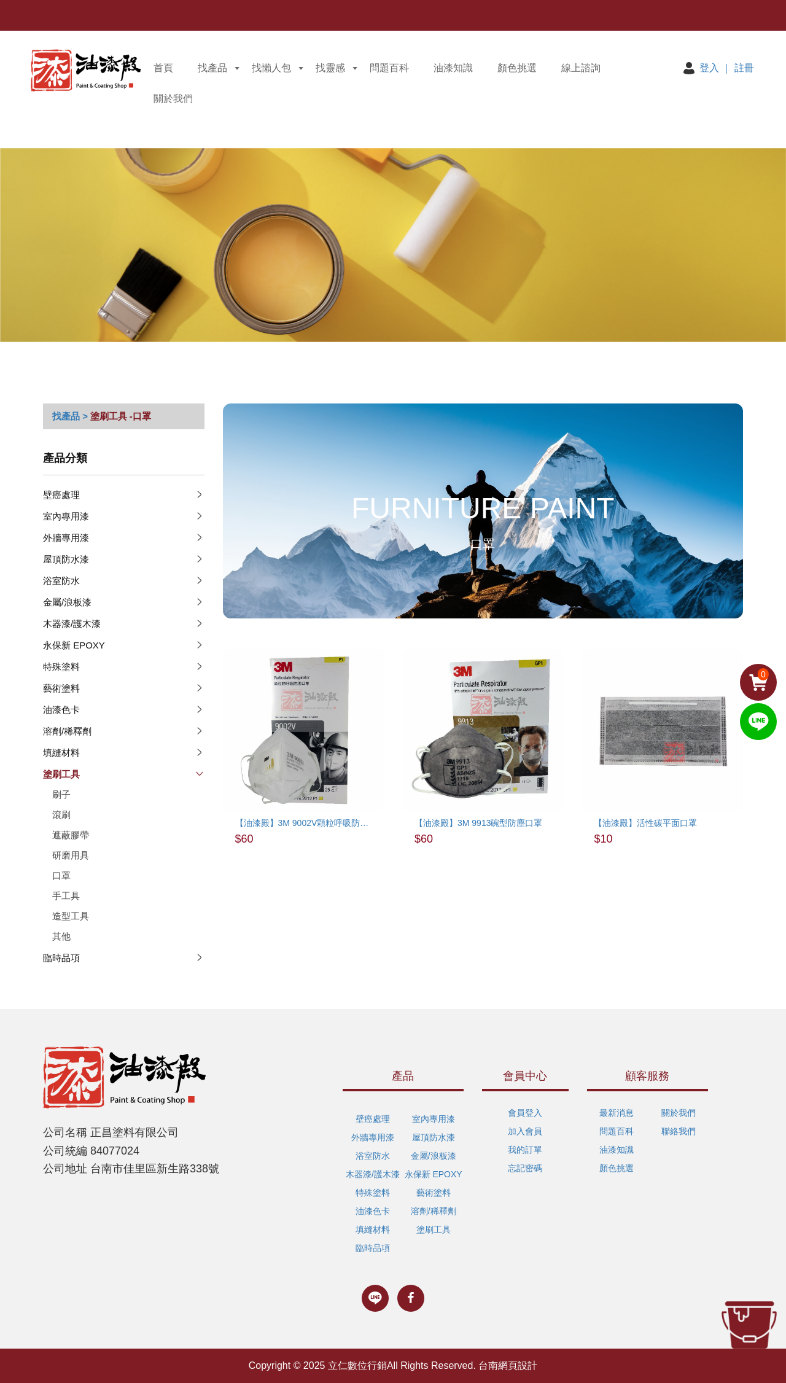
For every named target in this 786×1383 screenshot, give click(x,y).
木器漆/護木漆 (72, 623)
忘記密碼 (525, 1168)
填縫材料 (61, 752)
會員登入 (525, 1113)
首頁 (163, 68)
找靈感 (330, 68)
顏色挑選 (517, 68)
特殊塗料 (61, 666)
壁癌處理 (61, 494)
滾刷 (61, 814)
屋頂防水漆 (66, 559)
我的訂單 (525, 1150)
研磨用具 (70, 855)
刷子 (61, 794)
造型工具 (70, 916)
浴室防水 (61, 580)
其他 (61, 936)
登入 (709, 68)
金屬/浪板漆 (67, 602)
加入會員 (525, 1131)
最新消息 (616, 1113)
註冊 (744, 68)
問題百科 (389, 68)
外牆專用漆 (66, 537)
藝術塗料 (61, 688)
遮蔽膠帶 (70, 835)
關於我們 (173, 98)
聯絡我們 (678, 1131)
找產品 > (70, 416)
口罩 (61, 875)
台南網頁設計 (507, 1365)
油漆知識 (453, 68)
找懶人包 (271, 68)
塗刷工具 (108, 416)
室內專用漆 (66, 516)
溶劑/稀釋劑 (67, 731)
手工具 (66, 895)
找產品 (212, 68)
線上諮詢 (581, 68)
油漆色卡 (61, 709)
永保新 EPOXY (74, 645)
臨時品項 (61, 958)
